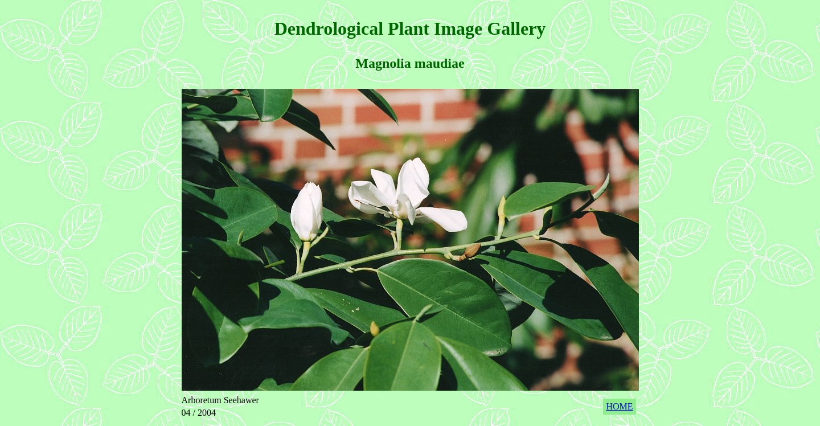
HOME (619, 406)
